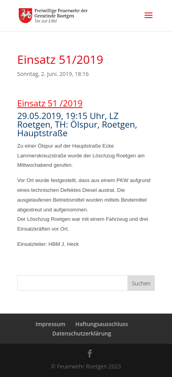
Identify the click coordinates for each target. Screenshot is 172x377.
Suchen (141, 283)
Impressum (50, 324)
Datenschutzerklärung (81, 333)
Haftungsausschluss (101, 324)
